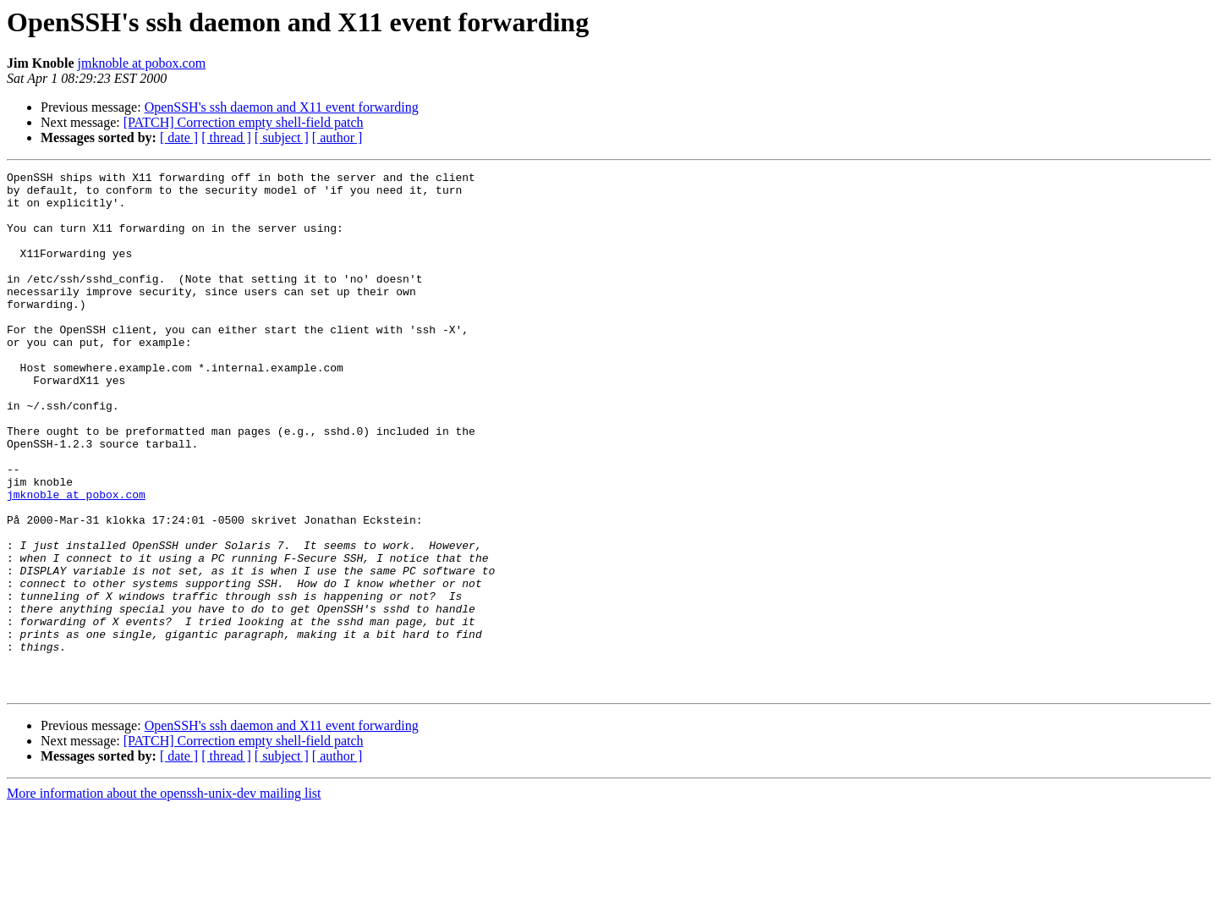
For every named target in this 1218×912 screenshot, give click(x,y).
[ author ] (337, 137)
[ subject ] (282, 137)
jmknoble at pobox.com (142, 63)
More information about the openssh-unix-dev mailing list (164, 897)
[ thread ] (226, 137)
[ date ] (179, 137)
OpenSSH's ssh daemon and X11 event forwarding (282, 107)
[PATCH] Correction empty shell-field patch (243, 122)
